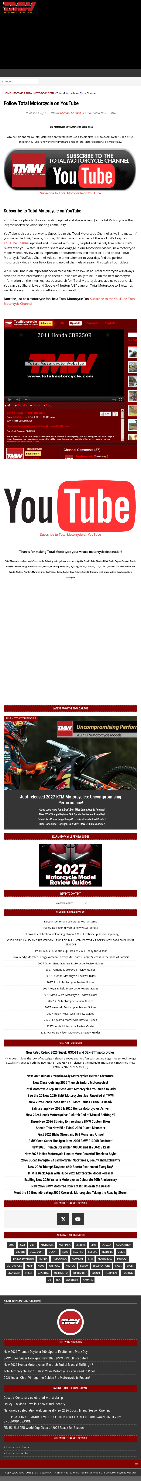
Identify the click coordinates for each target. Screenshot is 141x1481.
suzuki (96, 1273)
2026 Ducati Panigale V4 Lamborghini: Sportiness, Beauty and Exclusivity (70, 1160)
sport (130, 1265)
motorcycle (14, 1265)
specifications (101, 1265)
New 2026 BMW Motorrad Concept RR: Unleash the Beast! (70, 1186)
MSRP (30, 1265)
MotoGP (122, 1258)
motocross (105, 1258)
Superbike (43, 1273)
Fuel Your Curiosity (70, 1042)
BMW (93, 1245)
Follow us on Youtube (16, 1453)
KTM (90, 1258)
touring (127, 1273)
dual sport (36, 1251)
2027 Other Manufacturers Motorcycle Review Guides (70, 963)
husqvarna (60, 1258)
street (28, 1273)
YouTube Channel (16, 243)
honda (43, 1258)
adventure (47, 1245)
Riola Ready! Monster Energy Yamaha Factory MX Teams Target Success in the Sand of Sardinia (70, 957)
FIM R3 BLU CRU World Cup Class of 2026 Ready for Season (70, 951)
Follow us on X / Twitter (17, 1447)
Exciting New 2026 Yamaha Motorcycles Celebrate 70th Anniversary (70, 1180)
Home (7, 93)
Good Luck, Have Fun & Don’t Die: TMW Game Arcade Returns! (72, 809)
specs (118, 1265)
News (41, 1265)
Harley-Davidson (23, 1258)
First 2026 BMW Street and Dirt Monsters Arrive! (71, 1134)
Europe (92, 1251)
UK (49, 1280)
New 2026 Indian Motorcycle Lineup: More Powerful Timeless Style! (70, 1154)
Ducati (53, 1251)
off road (54, 1265)
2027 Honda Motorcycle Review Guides (70, 1026)
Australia (64, 1245)
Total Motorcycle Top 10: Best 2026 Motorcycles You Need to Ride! (70, 1089)
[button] (136, 73)
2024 (32, 1245)
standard (14, 1273)
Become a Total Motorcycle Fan (33, 93)
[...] (86, 1067)
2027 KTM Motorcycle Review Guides (70, 1001)
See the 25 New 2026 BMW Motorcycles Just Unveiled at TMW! (71, 1095)
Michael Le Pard (70, 113)
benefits (80, 1245)
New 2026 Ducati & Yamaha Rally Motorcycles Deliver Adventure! (70, 1076)
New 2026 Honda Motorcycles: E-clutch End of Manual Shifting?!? (70, 1115)
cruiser (20, 1251)
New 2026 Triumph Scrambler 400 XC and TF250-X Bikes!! (71, 1147)
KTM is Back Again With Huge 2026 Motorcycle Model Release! (70, 1173)
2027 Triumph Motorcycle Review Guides (71, 976)
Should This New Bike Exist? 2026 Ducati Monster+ (70, 1128)
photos (70, 1265)
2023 (22, 1245)
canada (106, 1245)
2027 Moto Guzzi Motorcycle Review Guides (70, 995)
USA (58, 1280)
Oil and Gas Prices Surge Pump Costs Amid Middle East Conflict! (72, 819)
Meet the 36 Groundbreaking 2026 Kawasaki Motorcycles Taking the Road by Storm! (70, 1193)
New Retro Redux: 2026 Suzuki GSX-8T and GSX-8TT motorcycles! (70, 1052)
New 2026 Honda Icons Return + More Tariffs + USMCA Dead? (70, 1102)
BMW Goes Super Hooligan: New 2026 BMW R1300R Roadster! (72, 824)
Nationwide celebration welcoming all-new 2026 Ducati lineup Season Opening (70, 934)
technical (111, 1273)
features (107, 1251)
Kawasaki (77, 1258)
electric (78, 1251)
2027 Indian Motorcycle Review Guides (70, 1013)
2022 (11, 1245)
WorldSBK (72, 1280)
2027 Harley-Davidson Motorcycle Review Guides (70, 1032)
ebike (65, 1251)
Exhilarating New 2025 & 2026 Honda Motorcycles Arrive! (70, 1108)
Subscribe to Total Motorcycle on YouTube (70, 193)
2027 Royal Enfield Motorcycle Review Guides (70, 988)
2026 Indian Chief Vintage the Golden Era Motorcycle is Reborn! (47, 1378)
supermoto (61, 1273)
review (84, 1265)
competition (123, 1245)
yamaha (88, 1280)
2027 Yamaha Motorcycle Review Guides (70, 969)
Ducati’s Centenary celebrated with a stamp (70, 921)
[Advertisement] (70, 42)
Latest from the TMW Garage (70, 708)
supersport (80, 1273)
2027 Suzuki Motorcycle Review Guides (70, 982)
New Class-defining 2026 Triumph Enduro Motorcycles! (70, 1082)
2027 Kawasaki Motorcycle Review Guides (70, 1007)
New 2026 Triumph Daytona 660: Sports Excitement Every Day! (72, 814)
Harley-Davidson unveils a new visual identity (70, 927)
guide (121, 1251)
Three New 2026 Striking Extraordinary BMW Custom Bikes (71, 1121)
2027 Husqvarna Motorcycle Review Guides (70, 1020)
